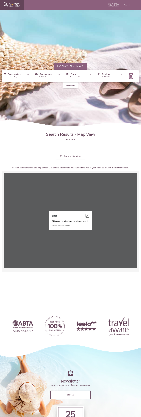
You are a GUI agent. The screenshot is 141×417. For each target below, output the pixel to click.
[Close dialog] (87, 184)
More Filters (70, 54)
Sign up (70, 363)
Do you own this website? (61, 194)
